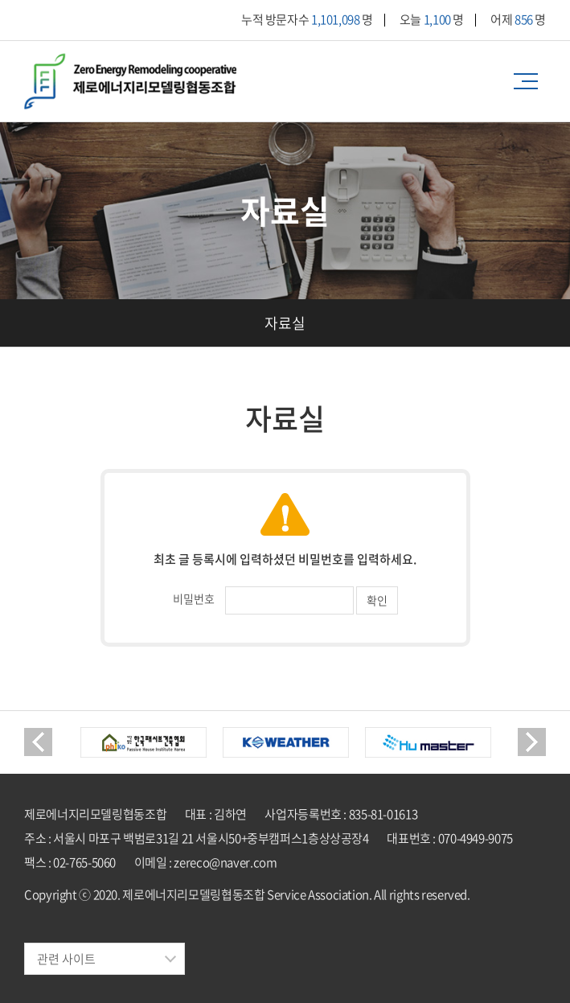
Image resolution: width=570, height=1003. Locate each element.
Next (532, 742)
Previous (38, 742)
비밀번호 (194, 598)
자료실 (285, 323)
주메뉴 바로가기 (0, 0)
